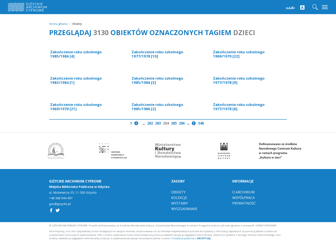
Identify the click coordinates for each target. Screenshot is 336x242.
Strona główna (58, 24)
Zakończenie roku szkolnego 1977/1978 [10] (157, 54)
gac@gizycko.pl (60, 203)
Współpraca (243, 197)
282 (150, 123)
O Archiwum (243, 192)
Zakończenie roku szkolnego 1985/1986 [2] (157, 106)
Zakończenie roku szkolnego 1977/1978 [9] (239, 80)
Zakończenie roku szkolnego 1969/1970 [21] (76, 106)
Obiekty (178, 192)
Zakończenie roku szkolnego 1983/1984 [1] (76, 80)
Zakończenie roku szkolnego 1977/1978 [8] (239, 106)
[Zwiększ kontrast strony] (302, 7)
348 (201, 123)
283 (158, 123)
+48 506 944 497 (60, 198)
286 (182, 123)
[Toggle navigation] (325, 7)
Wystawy (179, 203)
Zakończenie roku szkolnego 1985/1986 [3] (157, 80)
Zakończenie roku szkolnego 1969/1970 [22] (239, 54)
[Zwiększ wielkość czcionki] (290, 7)
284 (166, 123)
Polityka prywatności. (184, 238)
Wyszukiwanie (184, 209)
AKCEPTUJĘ (203, 238)
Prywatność (244, 203)
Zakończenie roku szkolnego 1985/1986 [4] (76, 54)
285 (174, 123)
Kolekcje (179, 197)
